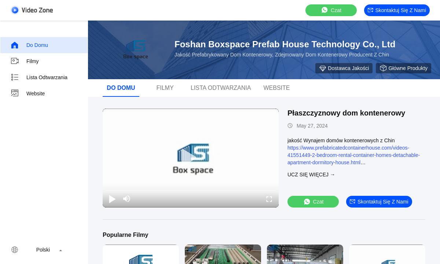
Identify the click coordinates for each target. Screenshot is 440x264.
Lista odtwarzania (38, 77)
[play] (191, 158)
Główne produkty (404, 68)
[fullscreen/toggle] (269, 198)
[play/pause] (112, 198)
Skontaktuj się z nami (397, 10)
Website (27, 93)
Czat (330, 10)
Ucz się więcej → (311, 174)
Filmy (24, 61)
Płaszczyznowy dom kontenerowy (346, 113)
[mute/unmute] (127, 198)
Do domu (29, 45)
